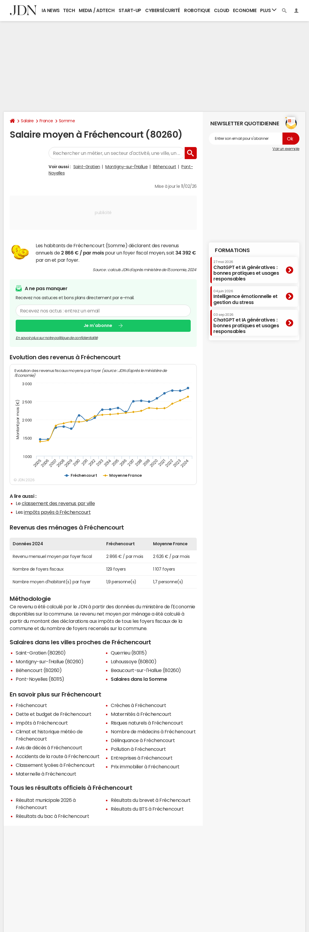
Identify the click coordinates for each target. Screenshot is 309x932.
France (46, 121)
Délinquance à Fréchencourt (143, 740)
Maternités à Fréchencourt (141, 714)
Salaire (27, 121)
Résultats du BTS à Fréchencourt (147, 808)
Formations (232, 250)
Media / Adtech (96, 10)
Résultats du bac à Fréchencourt (52, 816)
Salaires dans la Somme (139, 679)
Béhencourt (164, 167)
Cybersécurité (162, 10)
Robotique (197, 10)
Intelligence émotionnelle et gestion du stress (245, 297)
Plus (268, 10)
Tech (69, 10)
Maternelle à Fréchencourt (46, 773)
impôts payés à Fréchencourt (57, 512)
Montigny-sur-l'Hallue (126, 167)
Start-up (130, 10)
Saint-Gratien (86, 167)
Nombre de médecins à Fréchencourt (153, 731)
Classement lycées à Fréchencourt (55, 765)
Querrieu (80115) (129, 652)
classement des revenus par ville (58, 503)
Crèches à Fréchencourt (138, 705)
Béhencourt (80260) (39, 670)
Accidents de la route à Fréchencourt (58, 756)
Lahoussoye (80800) (133, 661)
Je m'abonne (98, 325)
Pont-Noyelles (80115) (40, 679)
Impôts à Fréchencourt (42, 722)
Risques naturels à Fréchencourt (147, 722)
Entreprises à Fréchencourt (142, 757)
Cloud (221, 10)
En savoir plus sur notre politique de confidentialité (57, 337)
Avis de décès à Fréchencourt (49, 747)
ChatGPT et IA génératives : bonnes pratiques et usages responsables (246, 270)
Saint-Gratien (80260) (41, 652)
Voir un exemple (285, 149)
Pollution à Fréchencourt (138, 749)
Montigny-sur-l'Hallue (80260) (49, 661)
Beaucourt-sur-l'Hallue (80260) (146, 670)
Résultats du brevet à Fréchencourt (151, 800)
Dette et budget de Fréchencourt (53, 714)
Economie (244, 10)
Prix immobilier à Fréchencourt (145, 766)
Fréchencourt (31, 705)
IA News (51, 10)
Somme (67, 121)
